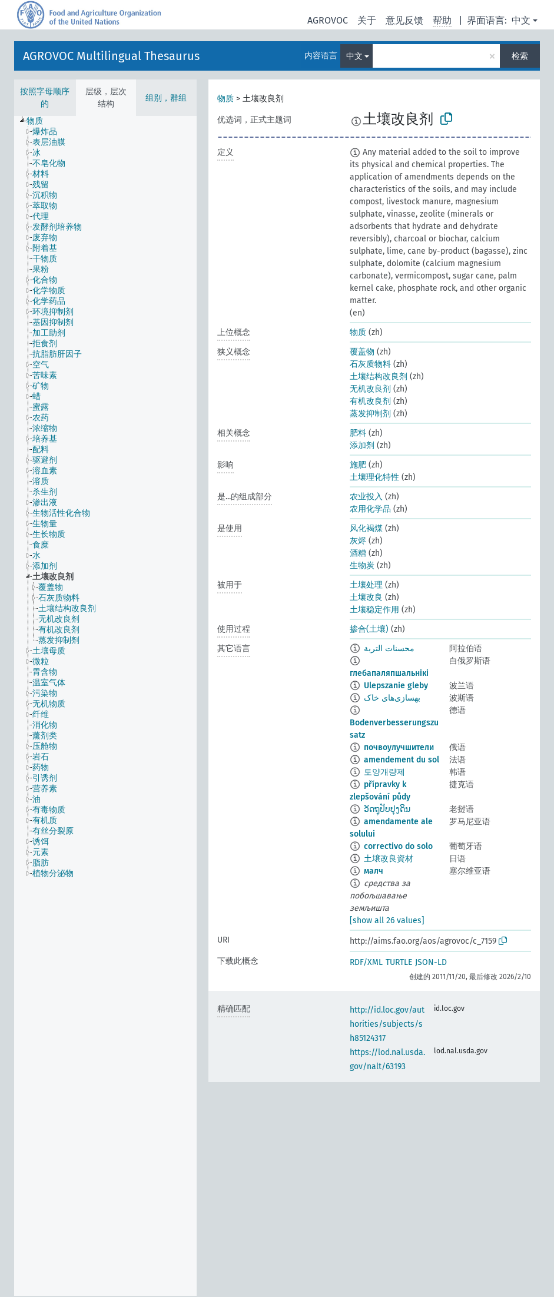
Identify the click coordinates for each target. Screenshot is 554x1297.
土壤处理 (366, 585)
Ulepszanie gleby (396, 686)
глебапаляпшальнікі (389, 673)
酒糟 (358, 553)
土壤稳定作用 (374, 610)
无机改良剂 (370, 389)
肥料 (358, 433)
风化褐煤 (366, 528)
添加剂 (362, 445)
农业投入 (366, 497)
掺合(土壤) (369, 629)
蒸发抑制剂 (370, 414)
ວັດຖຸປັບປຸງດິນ (387, 809)
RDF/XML (366, 962)
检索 (520, 56)
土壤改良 (366, 597)
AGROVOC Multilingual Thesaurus (111, 56)
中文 (521, 20)
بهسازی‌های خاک (392, 698)
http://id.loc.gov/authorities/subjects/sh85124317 (387, 1024)
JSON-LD (431, 962)
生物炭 (362, 565)
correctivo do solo (398, 846)
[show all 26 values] (387, 920)
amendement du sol (401, 760)
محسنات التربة (389, 648)
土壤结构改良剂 (378, 376)
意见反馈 (404, 20)
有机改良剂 (370, 401)
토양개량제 (384, 772)
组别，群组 (166, 98)
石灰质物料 (370, 364)
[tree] (105, 706)
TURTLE (399, 962)
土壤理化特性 (374, 477)
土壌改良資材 (388, 859)
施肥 (358, 465)
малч (373, 871)
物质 (225, 99)
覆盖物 (362, 352)
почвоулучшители (399, 747)
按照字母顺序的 (44, 98)
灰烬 (358, 541)
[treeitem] (40, 121)
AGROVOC (327, 20)
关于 (366, 20)
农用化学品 (370, 509)
